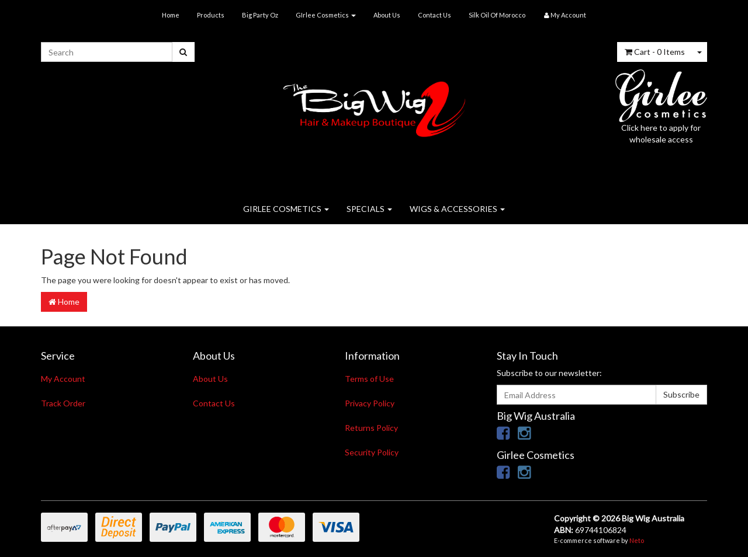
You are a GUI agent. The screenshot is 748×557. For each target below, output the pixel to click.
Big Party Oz (260, 15)
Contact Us (434, 15)
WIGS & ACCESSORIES (457, 209)
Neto (636, 540)
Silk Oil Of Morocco (497, 15)
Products (210, 15)
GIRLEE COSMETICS (286, 209)
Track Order (63, 403)
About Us (386, 15)
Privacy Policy (369, 403)
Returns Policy (371, 428)
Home (170, 15)
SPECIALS (369, 209)
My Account (63, 379)
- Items (655, 52)
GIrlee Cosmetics (326, 15)
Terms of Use (369, 379)
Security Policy (372, 452)
